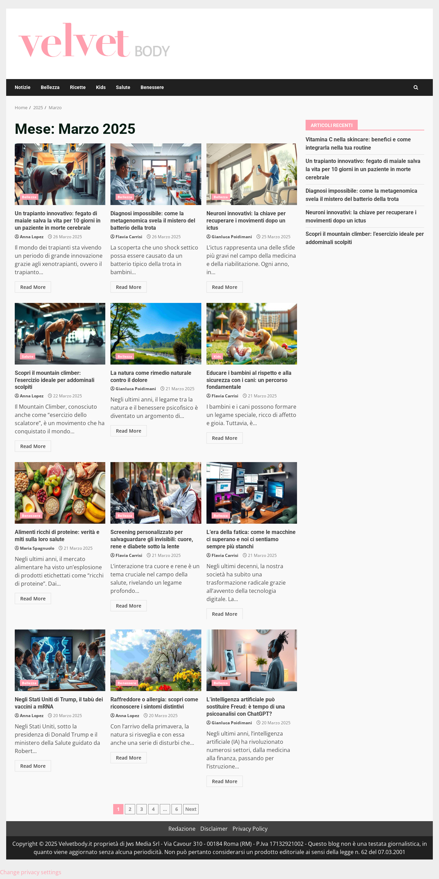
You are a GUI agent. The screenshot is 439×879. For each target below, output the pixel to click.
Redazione (181, 828)
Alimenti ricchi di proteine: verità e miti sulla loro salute (60, 493)
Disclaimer (214, 828)
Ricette (78, 87)
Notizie (23, 87)
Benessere (152, 87)
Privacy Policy (250, 828)
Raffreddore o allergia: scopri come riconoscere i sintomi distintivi (155, 660)
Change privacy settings (30, 872)
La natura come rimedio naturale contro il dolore (155, 334)
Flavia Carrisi (129, 237)
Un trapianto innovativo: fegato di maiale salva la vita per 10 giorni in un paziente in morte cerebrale (60, 174)
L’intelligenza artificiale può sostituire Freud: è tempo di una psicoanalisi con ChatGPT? (251, 660)
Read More (33, 287)
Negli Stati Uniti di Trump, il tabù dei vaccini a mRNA (60, 660)
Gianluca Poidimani (232, 237)
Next (191, 809)
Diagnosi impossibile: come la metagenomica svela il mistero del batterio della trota (155, 174)
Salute (123, 87)
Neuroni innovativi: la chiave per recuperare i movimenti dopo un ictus (251, 174)
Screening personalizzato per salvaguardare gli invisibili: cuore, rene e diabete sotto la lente (155, 493)
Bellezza (50, 87)
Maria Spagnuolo (37, 548)
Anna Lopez (32, 237)
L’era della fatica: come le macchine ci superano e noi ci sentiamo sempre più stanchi (251, 493)
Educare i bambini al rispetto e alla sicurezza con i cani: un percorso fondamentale (251, 334)
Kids (101, 87)
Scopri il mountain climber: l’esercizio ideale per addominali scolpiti (60, 334)
